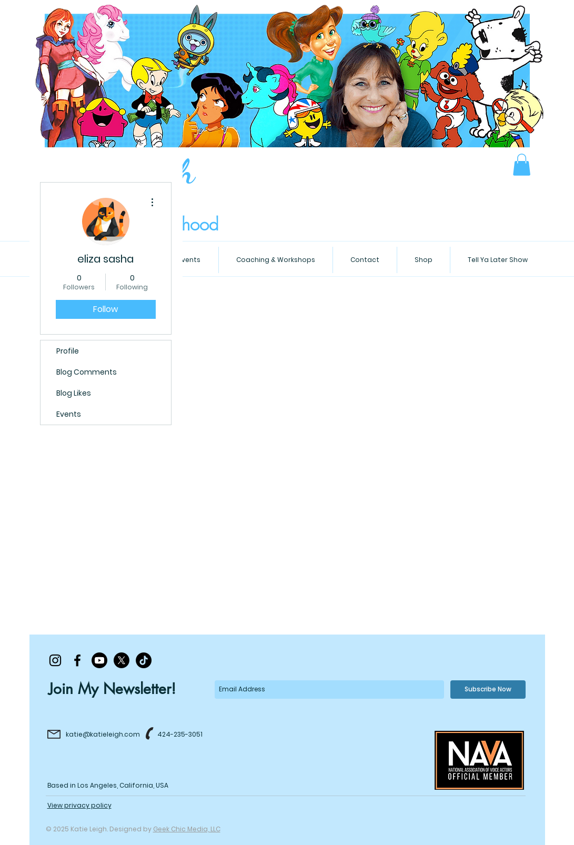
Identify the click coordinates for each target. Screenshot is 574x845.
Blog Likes (73, 393)
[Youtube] (99, 660)
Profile (67, 351)
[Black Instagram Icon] (55, 660)
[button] (521, 165)
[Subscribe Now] (488, 689)
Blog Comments (86, 372)
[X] (121, 660)
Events (68, 414)
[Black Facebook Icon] (77, 660)
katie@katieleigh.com (103, 734)
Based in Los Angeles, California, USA (107, 785)
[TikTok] (144, 660)
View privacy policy (79, 805)
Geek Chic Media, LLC (186, 828)
